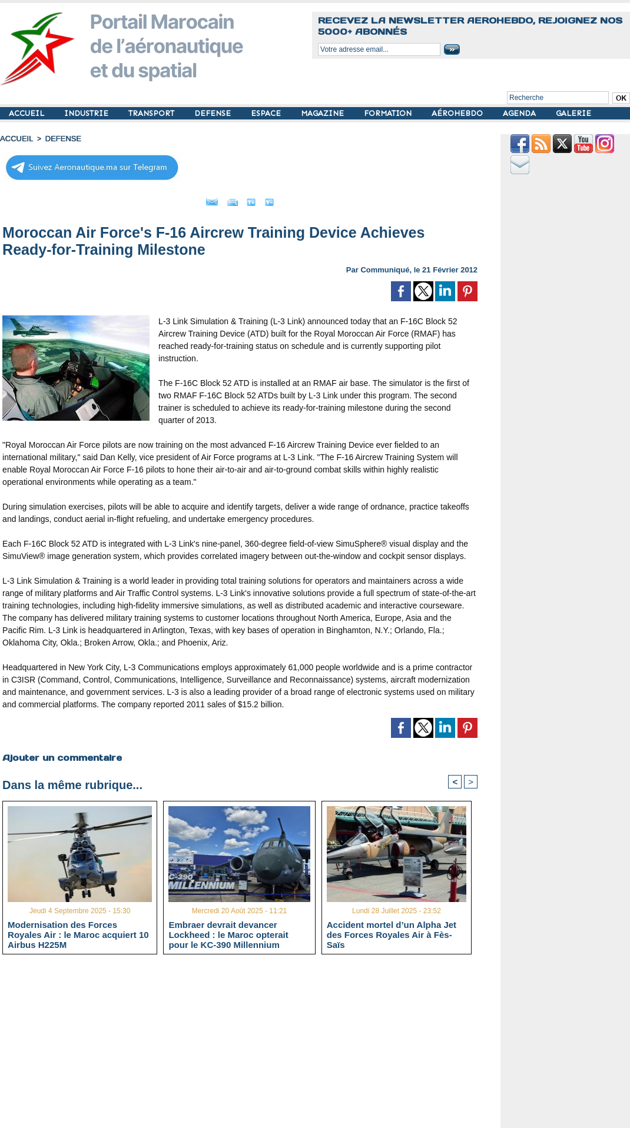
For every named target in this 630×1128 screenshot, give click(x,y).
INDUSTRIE (87, 113)
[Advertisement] (249, 1044)
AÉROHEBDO (458, 113)
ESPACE (267, 113)
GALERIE (573, 113)
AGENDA (520, 113)
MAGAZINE (323, 113)
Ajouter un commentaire (59, 753)
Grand (275, 199)
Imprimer (227, 199)
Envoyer (173, 199)
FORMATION (389, 113)
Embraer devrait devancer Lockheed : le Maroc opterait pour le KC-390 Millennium (228, 932)
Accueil (15, 138)
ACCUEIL (28, 113)
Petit (316, 199)
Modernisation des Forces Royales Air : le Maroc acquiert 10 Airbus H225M (78, 932)
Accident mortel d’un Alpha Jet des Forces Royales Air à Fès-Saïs (391, 932)
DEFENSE (213, 113)
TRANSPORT (152, 113)
